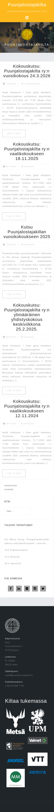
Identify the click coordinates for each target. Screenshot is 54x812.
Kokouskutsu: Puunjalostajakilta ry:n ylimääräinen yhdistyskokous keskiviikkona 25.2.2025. (27, 317)
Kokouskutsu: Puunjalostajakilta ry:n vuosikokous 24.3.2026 (27, 71)
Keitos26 (14, 556)
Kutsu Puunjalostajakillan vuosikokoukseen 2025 (26, 232)
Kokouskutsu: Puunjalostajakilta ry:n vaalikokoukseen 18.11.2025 (27, 151)
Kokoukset (29, 166)
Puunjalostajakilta (27, 4)
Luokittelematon (32, 83)
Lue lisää (14, 133)
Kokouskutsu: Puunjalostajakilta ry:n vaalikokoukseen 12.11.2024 (27, 408)
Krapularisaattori (19, 550)
